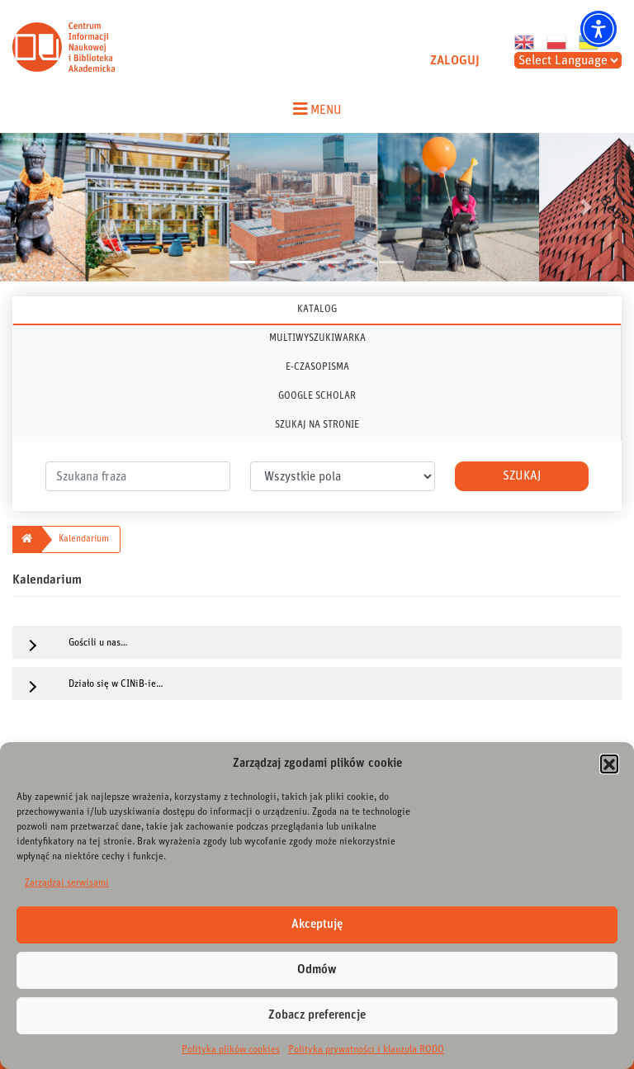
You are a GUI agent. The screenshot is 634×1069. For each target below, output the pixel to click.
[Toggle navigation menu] (316, 109)
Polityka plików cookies (231, 1049)
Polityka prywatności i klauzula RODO (366, 1049)
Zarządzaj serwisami (67, 882)
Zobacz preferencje (317, 1015)
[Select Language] (568, 60)
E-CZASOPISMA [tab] (317, 366)
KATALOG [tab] (317, 309)
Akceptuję (317, 924)
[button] (609, 763)
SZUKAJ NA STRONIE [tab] (317, 424)
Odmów (317, 969)
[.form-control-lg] (137, 476)
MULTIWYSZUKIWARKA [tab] (317, 338)
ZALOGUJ (455, 60)
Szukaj (522, 476)
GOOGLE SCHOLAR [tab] (317, 395)
